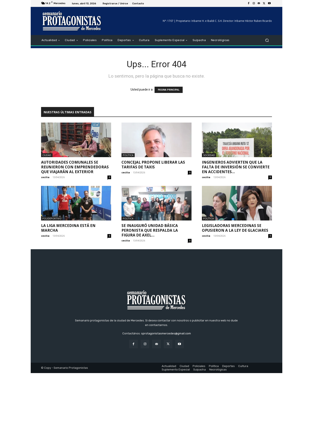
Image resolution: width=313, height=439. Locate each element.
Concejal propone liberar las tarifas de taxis (153, 164)
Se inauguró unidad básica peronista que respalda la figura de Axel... (149, 230)
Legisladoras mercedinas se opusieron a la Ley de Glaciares (235, 228)
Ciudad (46, 155)
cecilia (45, 177)
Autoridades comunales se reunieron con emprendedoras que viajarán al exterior (75, 167)
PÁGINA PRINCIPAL (168, 89)
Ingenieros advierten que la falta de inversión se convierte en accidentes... (236, 167)
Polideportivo (51, 218)
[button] (267, 40)
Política (128, 155)
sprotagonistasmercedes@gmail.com (166, 399)
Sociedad (209, 155)
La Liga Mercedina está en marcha (68, 228)
